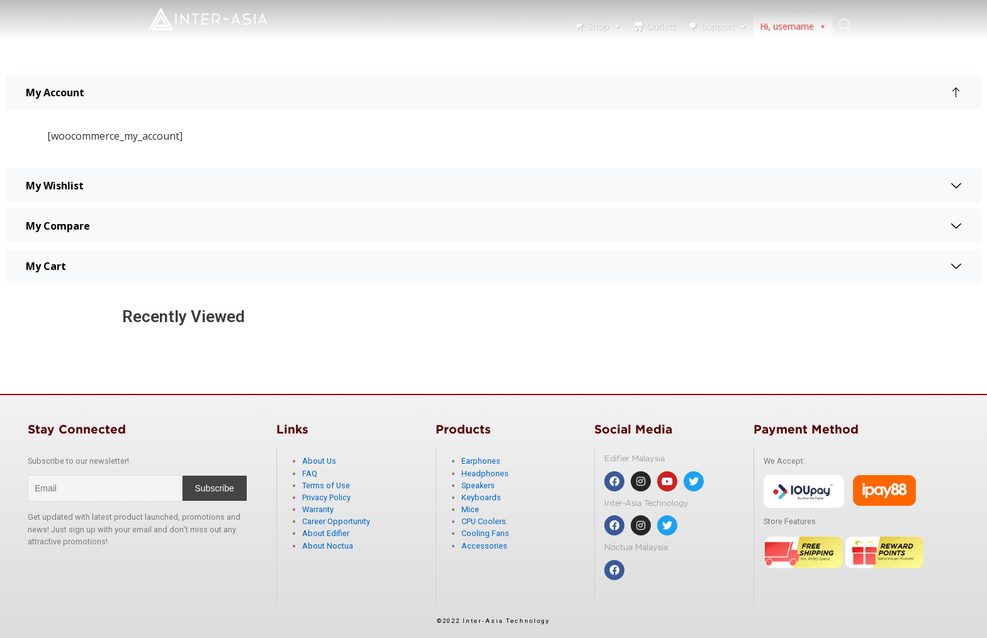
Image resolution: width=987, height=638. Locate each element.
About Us (319, 461)
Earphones (480, 461)
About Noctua (327, 546)
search (845, 25)
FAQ (309, 473)
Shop (604, 26)
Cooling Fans (485, 533)
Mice (470, 509)
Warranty (318, 509)
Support (724, 26)
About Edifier (325, 533)
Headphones (485, 473)
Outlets (661, 26)
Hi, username (793, 26)
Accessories (484, 546)
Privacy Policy (326, 497)
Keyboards (481, 497)
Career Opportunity (336, 521)
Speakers (478, 485)
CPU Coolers (483, 521)
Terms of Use (326, 485)
